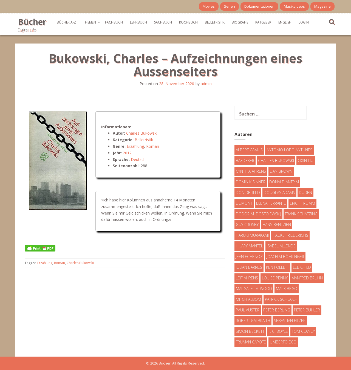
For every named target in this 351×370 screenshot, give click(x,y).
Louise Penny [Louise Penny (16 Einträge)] (275, 278)
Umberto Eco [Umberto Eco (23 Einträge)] (283, 342)
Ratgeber (263, 22)
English (284, 22)
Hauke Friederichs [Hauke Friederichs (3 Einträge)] (290, 235)
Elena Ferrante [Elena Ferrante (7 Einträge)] (271, 203)
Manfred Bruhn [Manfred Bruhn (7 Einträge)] (307, 278)
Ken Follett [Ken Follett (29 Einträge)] (277, 267)
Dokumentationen (259, 6)
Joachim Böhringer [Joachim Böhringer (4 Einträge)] (285, 256)
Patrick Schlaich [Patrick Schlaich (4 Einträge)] (281, 299)
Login (304, 22)
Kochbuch (188, 22)
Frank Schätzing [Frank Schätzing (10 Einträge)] (301, 213)
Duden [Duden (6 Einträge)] (305, 192)
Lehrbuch (138, 22)
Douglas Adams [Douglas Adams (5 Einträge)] (279, 192)
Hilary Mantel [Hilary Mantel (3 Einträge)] (249, 245)
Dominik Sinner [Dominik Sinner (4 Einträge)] (250, 181)
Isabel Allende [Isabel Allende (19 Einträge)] (281, 245)
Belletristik (215, 22)
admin (206, 83)
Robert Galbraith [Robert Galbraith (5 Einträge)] (253, 320)
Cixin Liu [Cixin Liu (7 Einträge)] (305, 160)
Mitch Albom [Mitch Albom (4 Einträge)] (248, 299)
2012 (127, 152)
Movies (209, 6)
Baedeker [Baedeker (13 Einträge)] (245, 160)
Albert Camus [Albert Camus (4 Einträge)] (249, 149)
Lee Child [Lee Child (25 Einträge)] (302, 267)
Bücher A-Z (66, 22)
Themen (89, 22)
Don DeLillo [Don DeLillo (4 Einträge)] (248, 192)
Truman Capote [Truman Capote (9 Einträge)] (251, 342)
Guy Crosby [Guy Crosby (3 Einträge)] (247, 224)
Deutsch (138, 159)
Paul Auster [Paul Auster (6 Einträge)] (247, 310)
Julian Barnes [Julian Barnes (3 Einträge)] (249, 267)
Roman (152, 146)
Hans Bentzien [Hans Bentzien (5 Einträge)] (276, 224)
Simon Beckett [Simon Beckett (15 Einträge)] (250, 331)
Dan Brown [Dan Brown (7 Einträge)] (281, 171)
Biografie (240, 22)
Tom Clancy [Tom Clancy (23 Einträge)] (303, 331)
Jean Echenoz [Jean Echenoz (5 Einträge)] (249, 256)
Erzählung (135, 146)
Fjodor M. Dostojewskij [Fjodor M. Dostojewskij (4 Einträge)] (258, 213)
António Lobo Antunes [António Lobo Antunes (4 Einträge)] (289, 149)
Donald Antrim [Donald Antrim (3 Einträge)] (284, 181)
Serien (229, 6)
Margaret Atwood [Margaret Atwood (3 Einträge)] (254, 288)
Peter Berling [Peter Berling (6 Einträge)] (276, 310)
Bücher (32, 21)
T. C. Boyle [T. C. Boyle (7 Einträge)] (278, 331)
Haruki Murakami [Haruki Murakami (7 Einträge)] (252, 235)
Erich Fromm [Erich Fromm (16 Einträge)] (302, 203)
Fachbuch (114, 22)
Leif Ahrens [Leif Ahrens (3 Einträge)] (247, 278)
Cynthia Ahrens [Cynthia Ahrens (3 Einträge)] (251, 171)
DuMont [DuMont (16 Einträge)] (244, 203)
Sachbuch (163, 22)
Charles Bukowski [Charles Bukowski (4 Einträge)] (276, 160)
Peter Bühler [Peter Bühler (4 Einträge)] (307, 310)
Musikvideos (294, 6)
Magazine (322, 6)
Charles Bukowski (141, 133)
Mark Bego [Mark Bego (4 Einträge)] (286, 288)
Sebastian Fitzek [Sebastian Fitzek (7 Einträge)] (289, 320)
